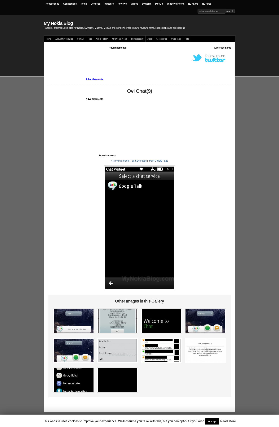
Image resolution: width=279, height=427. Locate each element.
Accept (212, 421)
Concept (95, 3)
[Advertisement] (117, 58)
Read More (228, 421)
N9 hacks (193, 3)
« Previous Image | (121, 160)
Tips (90, 39)
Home (48, 39)
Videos (134, 3)
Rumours (109, 3)
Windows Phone (176, 3)
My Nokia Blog (58, 23)
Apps (149, 39)
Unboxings (176, 39)
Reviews (122, 3)
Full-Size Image (138, 160)
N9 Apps (206, 3)
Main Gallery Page (158, 160)
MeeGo (159, 3)
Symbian (146, 3)
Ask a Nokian (102, 39)
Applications (70, 3)
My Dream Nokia (119, 39)
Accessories (52, 3)
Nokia (84, 3)
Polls (187, 39)
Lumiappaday (137, 39)
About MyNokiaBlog (64, 39)
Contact (80, 39)
